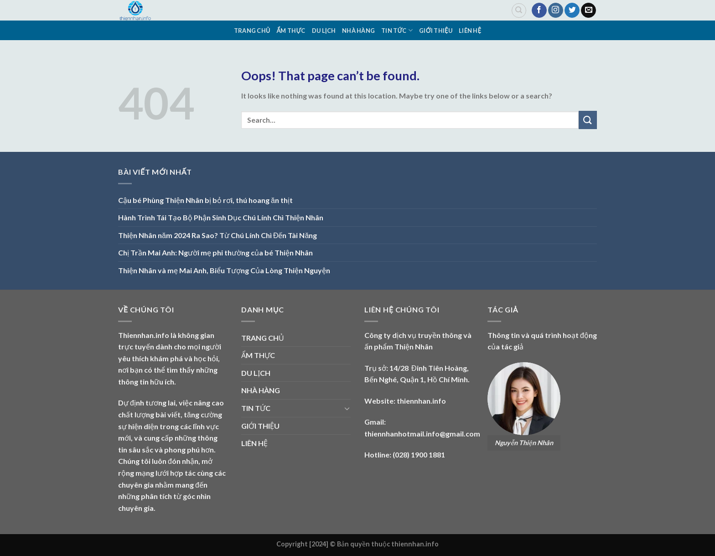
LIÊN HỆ (470, 30)
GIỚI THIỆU (435, 30)
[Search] (519, 10)
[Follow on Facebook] (539, 10)
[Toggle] (347, 408)
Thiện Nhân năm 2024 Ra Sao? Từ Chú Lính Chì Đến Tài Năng (217, 235)
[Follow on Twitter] (572, 10)
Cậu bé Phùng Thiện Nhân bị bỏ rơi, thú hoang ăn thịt (205, 200)
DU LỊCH (324, 30)
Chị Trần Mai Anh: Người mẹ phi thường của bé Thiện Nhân (215, 252)
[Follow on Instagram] (555, 10)
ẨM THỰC (291, 30)
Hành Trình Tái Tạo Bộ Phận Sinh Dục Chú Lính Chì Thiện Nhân (220, 217)
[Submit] (588, 120)
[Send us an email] (588, 10)
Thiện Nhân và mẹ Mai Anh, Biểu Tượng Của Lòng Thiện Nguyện (224, 270)
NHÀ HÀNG (358, 30)
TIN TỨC (397, 30)
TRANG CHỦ (252, 30)
